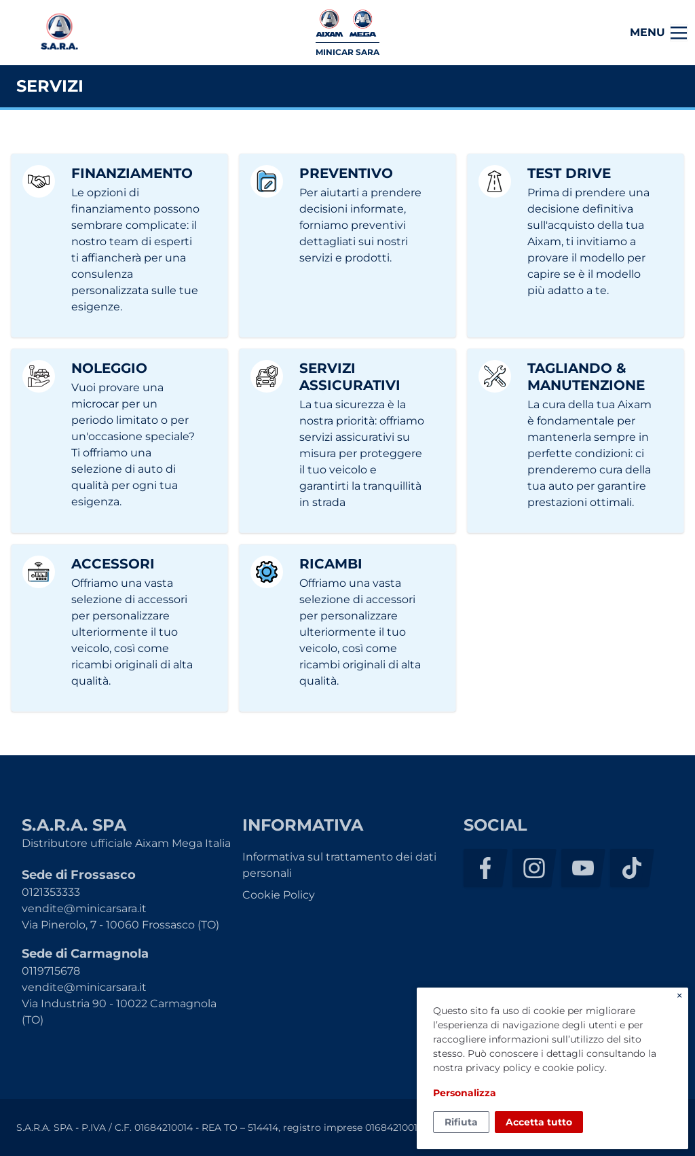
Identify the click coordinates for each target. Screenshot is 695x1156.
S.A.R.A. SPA (59, 33)
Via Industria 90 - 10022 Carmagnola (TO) (119, 1011)
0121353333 (51, 892)
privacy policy (498, 1068)
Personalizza (464, 1093)
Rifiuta (461, 1122)
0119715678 (51, 970)
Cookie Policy (278, 894)
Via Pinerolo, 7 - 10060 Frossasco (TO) (120, 924)
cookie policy (573, 1068)
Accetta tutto (539, 1122)
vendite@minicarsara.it (84, 908)
